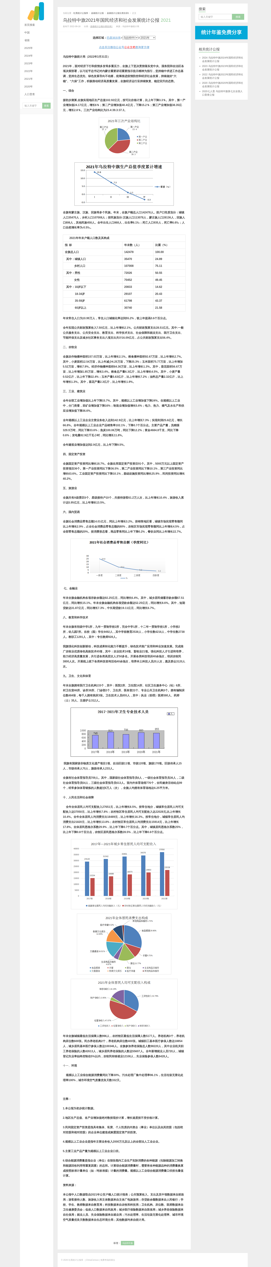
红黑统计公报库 (36, 10)
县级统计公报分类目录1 (118, 13)
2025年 (28, 47)
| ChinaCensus (92, 1260)
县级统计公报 (97, 13)
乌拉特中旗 (127, 1243)
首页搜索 (29, 24)
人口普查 (29, 94)
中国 (27, 32)
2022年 (28, 71)
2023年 (28, 63)
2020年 (28, 86)
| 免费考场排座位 (107, 1260)
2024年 (28, 55)
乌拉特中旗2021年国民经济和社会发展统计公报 (117, 20)
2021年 (28, 78)
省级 (27, 40)
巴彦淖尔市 (114, 37)
